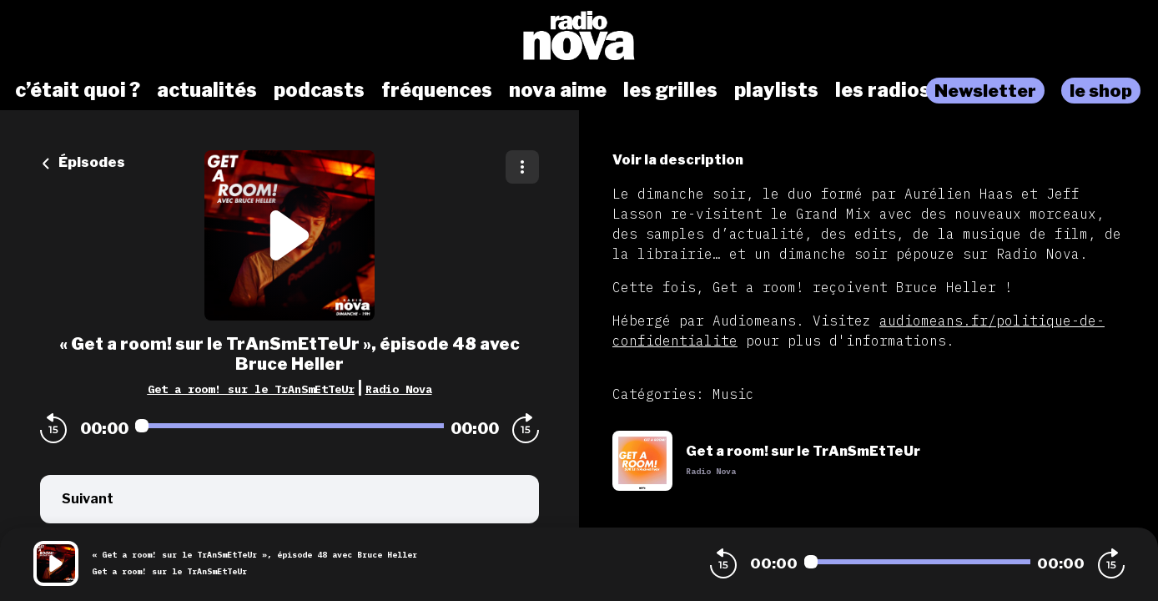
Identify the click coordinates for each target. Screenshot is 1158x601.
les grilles (670, 90)
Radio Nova (398, 388)
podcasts (319, 90)
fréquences (436, 90)
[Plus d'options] (522, 167)
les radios (882, 90)
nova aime (558, 90)
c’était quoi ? (77, 90)
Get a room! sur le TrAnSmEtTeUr (251, 388)
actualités (207, 90)
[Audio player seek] (289, 425)
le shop (1101, 90)
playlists (776, 90)
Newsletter (985, 90)
